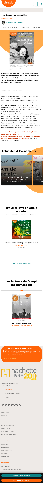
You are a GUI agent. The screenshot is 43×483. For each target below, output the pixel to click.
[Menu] (37, 4)
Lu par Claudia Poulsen (14, 22)
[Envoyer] (38, 359)
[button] (21, 475)
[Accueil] (8, 4)
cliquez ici (19, 354)
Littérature (10, 10)
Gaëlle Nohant (6, 18)
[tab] (6, 91)
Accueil (3, 10)
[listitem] (2, 404)
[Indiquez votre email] (19, 358)
